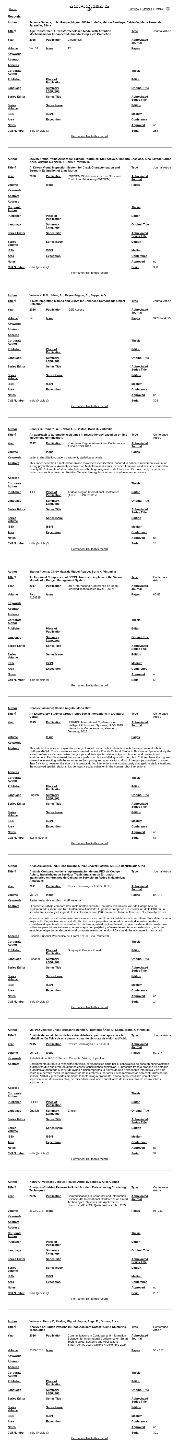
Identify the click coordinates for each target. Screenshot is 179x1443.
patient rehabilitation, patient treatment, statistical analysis (65, 457)
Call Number (16, 130)
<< (71, 6)
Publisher (14, 79)
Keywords (14, 53)
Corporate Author (14, 72)
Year (11, 39)
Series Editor (16, 96)
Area (11, 119)
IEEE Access (76, 309)
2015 (32, 722)
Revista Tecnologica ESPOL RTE (89, 886)
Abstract (13, 59)
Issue (49, 48)
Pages (136, 48)
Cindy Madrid (60, 571)
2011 (32, 886)
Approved (138, 125)
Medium (137, 113)
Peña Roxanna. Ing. (72, 865)
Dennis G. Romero (41, 429)
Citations (147, 9)
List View (133, 9)
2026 (32, 176)
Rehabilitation (38, 1058)
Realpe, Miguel (70, 22)
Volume (13, 48)
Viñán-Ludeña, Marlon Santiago (103, 22)
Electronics (75, 39)
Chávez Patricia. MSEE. (103, 865)
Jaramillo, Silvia (40, 25)
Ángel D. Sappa (113, 1029)
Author (12, 22)
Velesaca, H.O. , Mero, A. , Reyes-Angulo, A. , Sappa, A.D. (67, 295)
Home (13, 9)
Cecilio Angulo (65, 708)
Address (13, 65)
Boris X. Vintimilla (100, 429)
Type (135, 31)
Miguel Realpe (80, 571)
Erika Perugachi (63, 1029)
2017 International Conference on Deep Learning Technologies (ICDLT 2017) (93, 587)
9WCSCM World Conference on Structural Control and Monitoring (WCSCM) (94, 178)
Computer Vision (79, 1058)
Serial (135, 130)
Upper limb (98, 1058)
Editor (136, 79)
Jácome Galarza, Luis (43, 22)
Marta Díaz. (83, 708)
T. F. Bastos (78, 429)
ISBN (49, 113)
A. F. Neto (62, 429)
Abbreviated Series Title (140, 98)
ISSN (11, 113)
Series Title (53, 96)
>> (101, 6)
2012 (32, 443)
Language (14, 87)
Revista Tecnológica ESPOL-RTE (89, 1044)
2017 (32, 585)
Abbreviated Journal (140, 41)
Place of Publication (53, 81)
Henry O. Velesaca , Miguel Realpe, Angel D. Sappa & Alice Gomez (74, 1181)
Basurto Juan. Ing (133, 865)
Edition (136, 105)
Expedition (53, 119)
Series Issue (54, 105)
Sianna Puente (39, 571)
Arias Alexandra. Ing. (43, 865)
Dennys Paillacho (41, 708)
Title (11, 31)
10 (97, 6)
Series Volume (13, 107)
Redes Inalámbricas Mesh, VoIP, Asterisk (55, 900)
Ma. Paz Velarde (40, 1029)
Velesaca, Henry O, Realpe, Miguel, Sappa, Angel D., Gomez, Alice (73, 1321)
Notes (12, 125)
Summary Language (52, 89)
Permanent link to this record (89, 136)
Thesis (136, 70)
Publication (53, 39)
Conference (139, 119)
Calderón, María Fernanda (143, 22)
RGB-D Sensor (57, 1058)
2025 (32, 39)
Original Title (140, 87)
